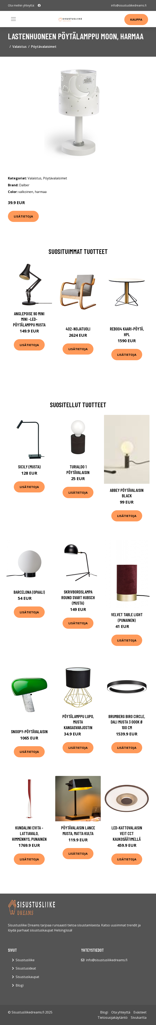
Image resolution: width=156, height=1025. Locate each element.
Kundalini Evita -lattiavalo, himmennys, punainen (29, 833)
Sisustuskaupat (27, 977)
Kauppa (136, 19)
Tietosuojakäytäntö (113, 1017)
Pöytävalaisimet (43, 46)
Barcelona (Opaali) (29, 592)
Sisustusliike (25, 960)
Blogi (20, 985)
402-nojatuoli (78, 328)
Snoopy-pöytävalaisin (29, 731)
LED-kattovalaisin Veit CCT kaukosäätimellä (127, 833)
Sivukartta (138, 1017)
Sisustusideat (26, 968)
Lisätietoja (23, 216)
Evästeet (139, 1012)
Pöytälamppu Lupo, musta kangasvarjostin (78, 722)
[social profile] (39, 5)
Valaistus (19, 46)
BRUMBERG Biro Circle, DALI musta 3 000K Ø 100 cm (126, 722)
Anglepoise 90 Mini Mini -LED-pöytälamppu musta (29, 319)
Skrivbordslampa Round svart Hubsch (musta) (78, 597)
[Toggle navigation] (13, 19)
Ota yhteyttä (120, 1012)
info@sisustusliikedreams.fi (128, 5)
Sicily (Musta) (29, 466)
